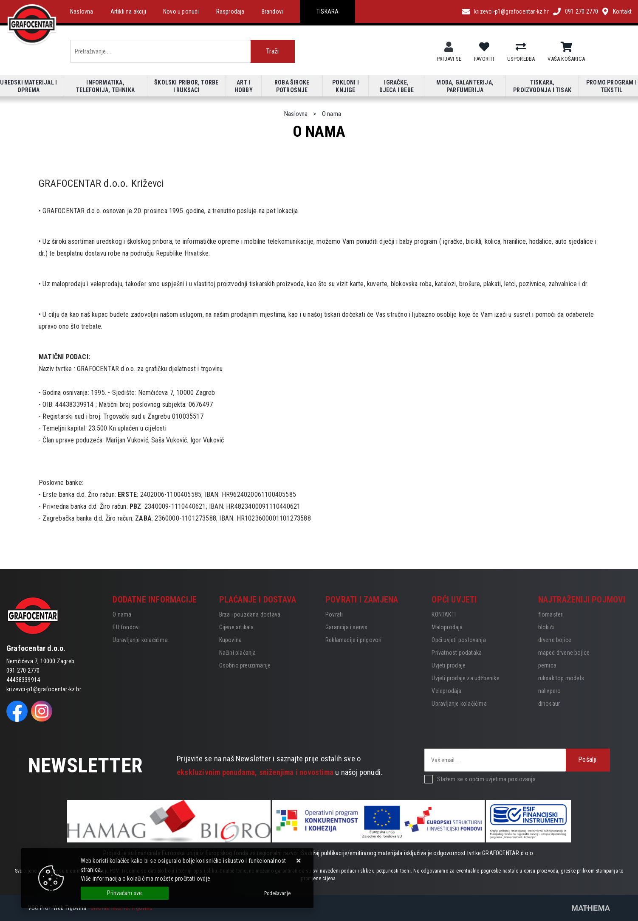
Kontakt (622, 11)
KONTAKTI (444, 614)
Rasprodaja (230, 11)
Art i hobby (243, 86)
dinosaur (549, 703)
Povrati (334, 614)
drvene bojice (555, 640)
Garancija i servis (346, 627)
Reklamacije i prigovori (353, 640)
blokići (546, 627)
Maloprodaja (447, 627)
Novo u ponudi (181, 11)
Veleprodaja (446, 690)
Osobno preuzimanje (245, 665)
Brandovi (272, 11)
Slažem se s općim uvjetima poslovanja (486, 779)
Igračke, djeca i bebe (396, 86)
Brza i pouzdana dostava (250, 614)
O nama (122, 614)
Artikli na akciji (128, 11)
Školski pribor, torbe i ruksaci (186, 86)
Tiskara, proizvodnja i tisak (542, 86)
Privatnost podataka (457, 652)
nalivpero (549, 690)
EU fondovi (126, 627)
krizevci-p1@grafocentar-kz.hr (511, 11)
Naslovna (81, 11)
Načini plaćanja (237, 652)
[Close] (125, 893)
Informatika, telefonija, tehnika (105, 86)
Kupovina (230, 640)
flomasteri (551, 614)
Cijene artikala (236, 627)
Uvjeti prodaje (449, 665)
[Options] (277, 893)
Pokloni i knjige (345, 86)
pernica (547, 665)
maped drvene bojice (564, 652)
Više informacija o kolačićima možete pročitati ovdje (145, 878)
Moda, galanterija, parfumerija (465, 86)
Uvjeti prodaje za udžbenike (465, 678)
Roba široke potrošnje (291, 86)
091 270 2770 (581, 11)
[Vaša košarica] (566, 47)
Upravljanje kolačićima (140, 640)
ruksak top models (561, 678)
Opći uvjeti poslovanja (459, 640)
